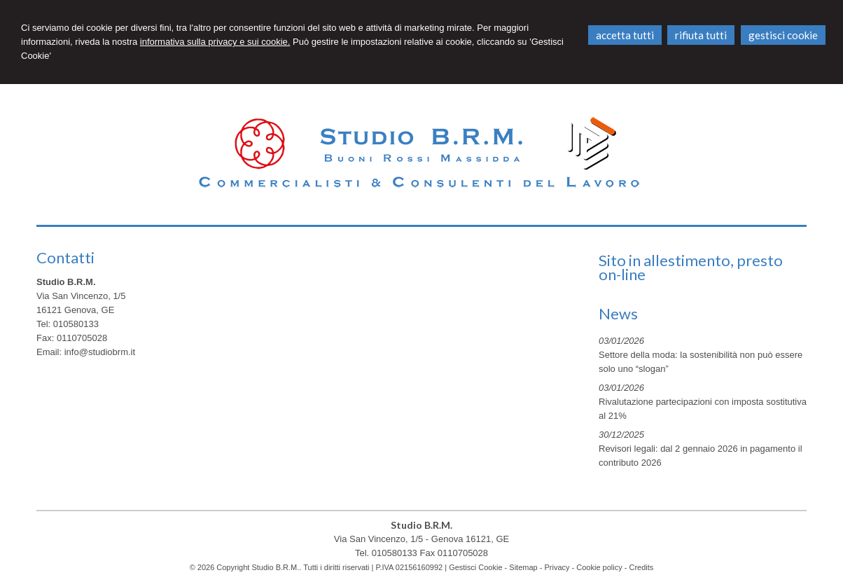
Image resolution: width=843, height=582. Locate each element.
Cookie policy (599, 567)
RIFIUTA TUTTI (701, 35)
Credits (641, 567)
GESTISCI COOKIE (783, 35)
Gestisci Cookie (475, 567)
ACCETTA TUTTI (625, 35)
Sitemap (523, 567)
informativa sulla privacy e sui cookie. (215, 41)
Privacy (556, 567)
